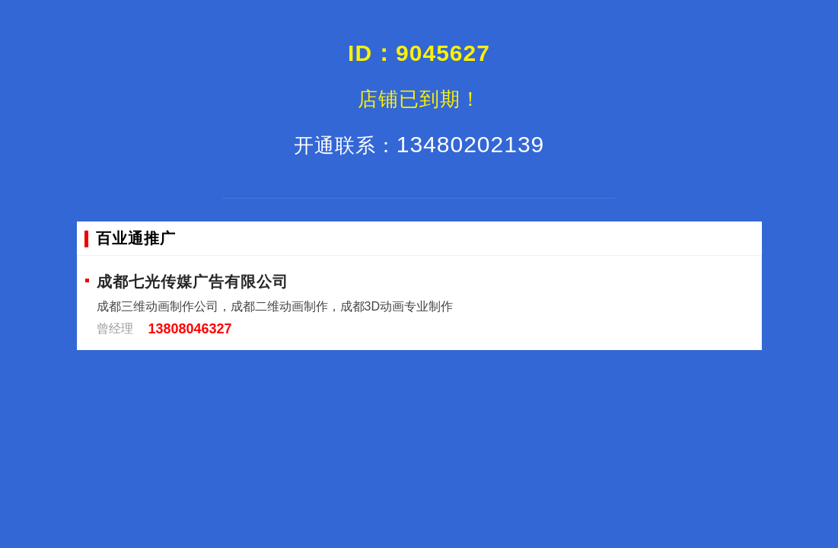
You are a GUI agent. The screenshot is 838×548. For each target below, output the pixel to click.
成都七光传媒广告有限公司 (192, 281)
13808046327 (190, 328)
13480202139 (419, 144)
